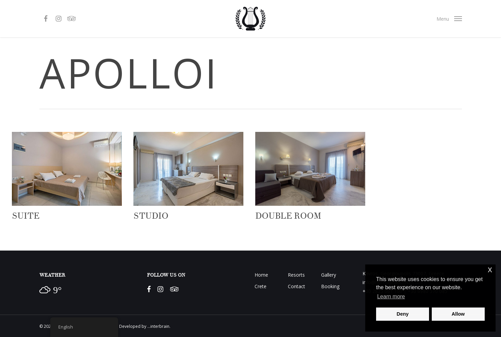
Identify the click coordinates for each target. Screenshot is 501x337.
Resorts (296, 275)
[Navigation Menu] (449, 18)
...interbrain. (158, 326)
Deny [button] (403, 314)
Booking (330, 286)
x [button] (490, 269)
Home (261, 275)
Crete (260, 286)
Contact (296, 286)
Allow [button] (458, 314)
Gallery (328, 275)
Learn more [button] (391, 296)
